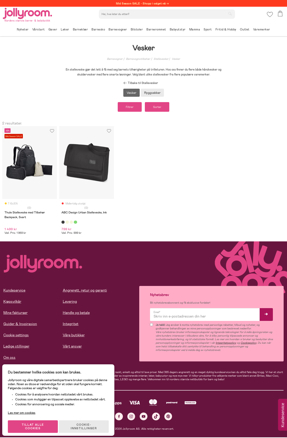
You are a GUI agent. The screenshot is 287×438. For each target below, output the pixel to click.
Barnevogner (115, 59)
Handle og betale (76, 313)
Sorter (159, 107)
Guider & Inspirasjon (20, 324)
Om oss (9, 358)
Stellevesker (161, 59)
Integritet (70, 324)
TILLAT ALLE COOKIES (35, 422)
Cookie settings (16, 336)
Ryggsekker (152, 93)
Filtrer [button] (128, 107)
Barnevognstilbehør (138, 59)
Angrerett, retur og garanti (85, 291)
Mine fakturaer (15, 313)
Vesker (176, 59)
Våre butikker (74, 336)
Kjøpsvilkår (12, 302)
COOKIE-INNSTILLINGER (86, 422)
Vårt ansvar (72, 347)
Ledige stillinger (16, 347)
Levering (70, 302)
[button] (269, 17)
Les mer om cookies (24, 409)
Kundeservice (14, 291)
